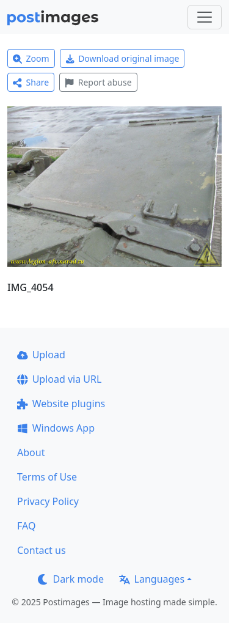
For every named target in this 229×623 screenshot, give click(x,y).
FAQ (26, 526)
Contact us (41, 550)
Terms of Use (47, 477)
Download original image (122, 58)
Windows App (56, 428)
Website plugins (61, 403)
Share (31, 82)
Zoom (31, 58)
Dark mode (71, 579)
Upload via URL (59, 379)
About (31, 452)
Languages (151, 579)
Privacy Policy (48, 501)
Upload (41, 354)
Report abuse (98, 82)
